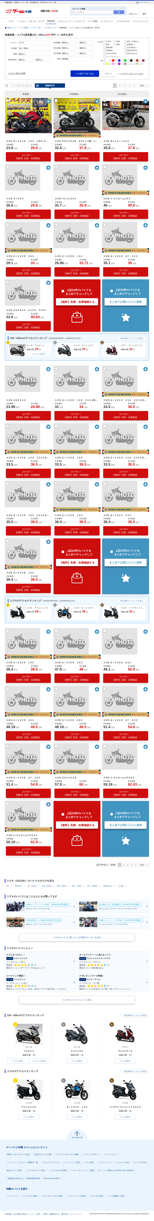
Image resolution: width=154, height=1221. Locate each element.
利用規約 (8, 1214)
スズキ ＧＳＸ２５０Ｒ (65, 777)
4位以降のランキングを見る (131, 338)
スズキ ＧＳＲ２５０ (16, 400)
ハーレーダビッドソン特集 (82, 1170)
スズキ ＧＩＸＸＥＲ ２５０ (20, 256)
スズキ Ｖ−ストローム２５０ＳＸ (119, 777)
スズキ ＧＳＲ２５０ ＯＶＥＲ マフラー (26, 310)
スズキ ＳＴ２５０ (15, 198)
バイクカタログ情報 (58, 1170)
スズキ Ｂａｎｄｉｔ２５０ (116, 141)
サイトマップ (142, 2)
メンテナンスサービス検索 (67, 1154)
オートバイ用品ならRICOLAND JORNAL (116, 1170)
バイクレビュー (107, 21)
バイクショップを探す (76, 1196)
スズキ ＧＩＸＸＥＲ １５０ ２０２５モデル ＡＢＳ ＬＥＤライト (28, 515)
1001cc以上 (108, 886)
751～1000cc (92, 886)
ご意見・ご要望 (41, 1214)
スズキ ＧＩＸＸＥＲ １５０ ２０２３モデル (125, 400)
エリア (42, 21)
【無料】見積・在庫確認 (27, 157)
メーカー (22, 21)
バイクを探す (17, 1061)
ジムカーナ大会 (122, 1162)
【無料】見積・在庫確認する (77, 301)
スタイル (32, 21)
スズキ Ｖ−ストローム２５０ (116, 198)
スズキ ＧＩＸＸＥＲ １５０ (69, 256)
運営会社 (65, 1214)
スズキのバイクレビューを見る (77, 1000)
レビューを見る (38, 354)
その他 (120, 886)
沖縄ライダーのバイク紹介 (18, 1154)
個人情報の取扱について (23, 1214)
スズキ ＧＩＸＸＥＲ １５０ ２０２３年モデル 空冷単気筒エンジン (76, 400)
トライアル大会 (139, 1162)
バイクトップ (12, 1196)
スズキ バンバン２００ (65, 198)
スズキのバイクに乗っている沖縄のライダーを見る (77, 937)
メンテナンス (79, 21)
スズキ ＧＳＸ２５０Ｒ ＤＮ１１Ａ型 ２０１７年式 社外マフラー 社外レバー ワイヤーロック (76, 141)
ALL (7, 886)
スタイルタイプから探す (52, 1196)
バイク (11, 21)
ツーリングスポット (91, 1154)
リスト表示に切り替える (21, 85)
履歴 (144, 14)
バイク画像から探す (116, 1196)
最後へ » (144, 85)
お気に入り (133, 14)
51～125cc (32, 886)
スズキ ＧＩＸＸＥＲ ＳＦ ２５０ (120, 256)
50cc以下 (18, 886)
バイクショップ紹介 (72, 1162)
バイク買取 (92, 21)
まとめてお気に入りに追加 (125, 301)
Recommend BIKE (52, 1178)
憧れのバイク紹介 (14, 1170)
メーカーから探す (30, 1196)
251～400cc (62, 886)
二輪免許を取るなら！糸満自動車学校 (23, 1178)
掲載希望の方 (54, 1214)
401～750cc (77, 886)
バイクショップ (64, 21)
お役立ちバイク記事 (42, 1154)
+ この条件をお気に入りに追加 (130, 74)
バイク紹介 (89, 1162)
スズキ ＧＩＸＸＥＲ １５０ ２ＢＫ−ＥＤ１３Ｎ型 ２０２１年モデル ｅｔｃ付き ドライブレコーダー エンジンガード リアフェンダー (28, 141)
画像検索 (51, 21)
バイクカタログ (123, 21)
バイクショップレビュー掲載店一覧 (22, 1162)
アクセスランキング (50, 1162)
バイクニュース (105, 1162)
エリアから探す (97, 1196)
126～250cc (46, 886)
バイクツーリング (140, 21)
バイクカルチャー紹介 (36, 1170)
